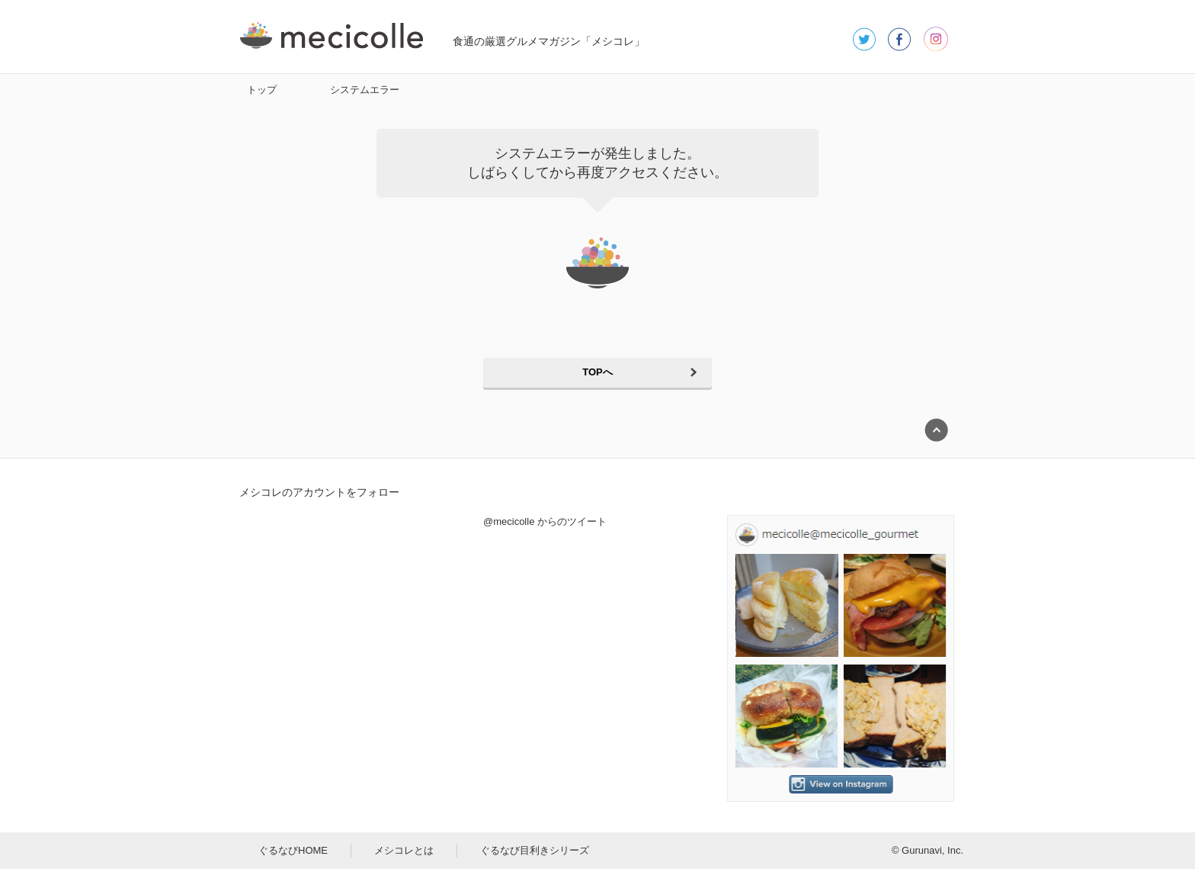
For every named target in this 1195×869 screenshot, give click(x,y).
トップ (262, 89)
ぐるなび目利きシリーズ (534, 850)
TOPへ (597, 372)
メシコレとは (404, 850)
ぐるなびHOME (293, 850)
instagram (936, 39)
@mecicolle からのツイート (545, 521)
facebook (900, 39)
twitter (864, 39)
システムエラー (364, 89)
